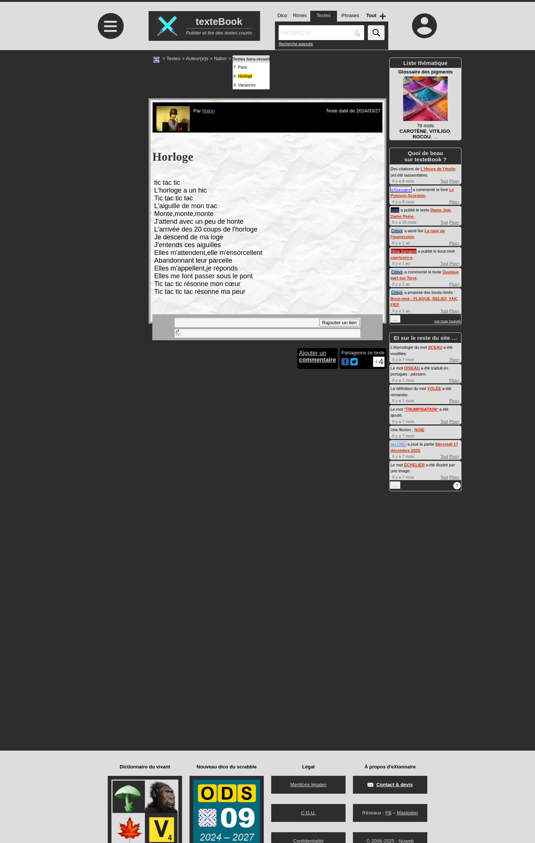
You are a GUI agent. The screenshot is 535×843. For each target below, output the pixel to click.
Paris (242, 67)
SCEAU (435, 347)
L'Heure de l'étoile (438, 169)
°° (421, 409)
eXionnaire (401, 189)
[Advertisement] (109, 112)
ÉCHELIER (414, 465)
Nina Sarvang (403, 251)
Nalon (220, 58)
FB (388, 813)
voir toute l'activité (447, 321)
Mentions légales (308, 784)
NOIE (419, 429)
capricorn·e (401, 257)
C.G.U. (308, 813)
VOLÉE (434, 388)
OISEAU (412, 368)
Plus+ (454, 181)
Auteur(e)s (197, 58)
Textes (173, 58)
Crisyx (397, 231)
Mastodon (407, 813)
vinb (395, 210)
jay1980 (398, 444)
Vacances (247, 85)
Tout (444, 181)
